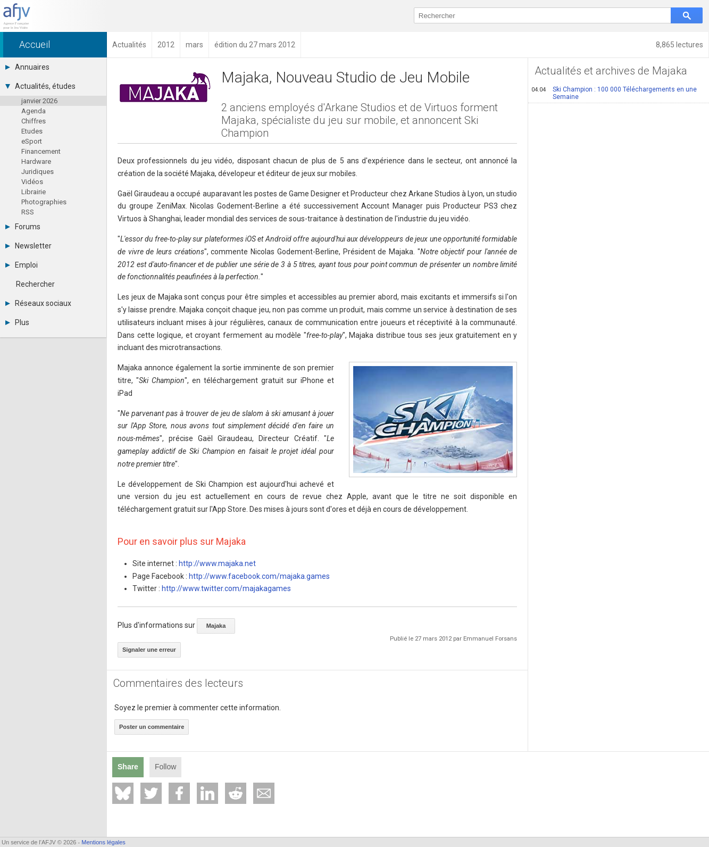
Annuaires (27, 67)
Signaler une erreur (149, 649)
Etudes (32, 131)
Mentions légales (103, 842)
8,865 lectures (679, 44)
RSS (27, 212)
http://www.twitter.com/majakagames (226, 588)
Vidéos (32, 182)
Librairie (33, 192)
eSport (31, 141)
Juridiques (37, 172)
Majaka (216, 625)
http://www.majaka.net (217, 563)
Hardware (36, 161)
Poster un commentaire (151, 727)
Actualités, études (40, 86)
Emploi (21, 265)
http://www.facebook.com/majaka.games (259, 576)
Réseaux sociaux (38, 303)
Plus (17, 322)
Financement (41, 151)
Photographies (43, 202)
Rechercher (35, 284)
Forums (22, 226)
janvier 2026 (39, 101)
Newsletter (28, 246)
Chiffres (33, 121)
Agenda (33, 111)
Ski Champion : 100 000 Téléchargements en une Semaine (614, 93)
